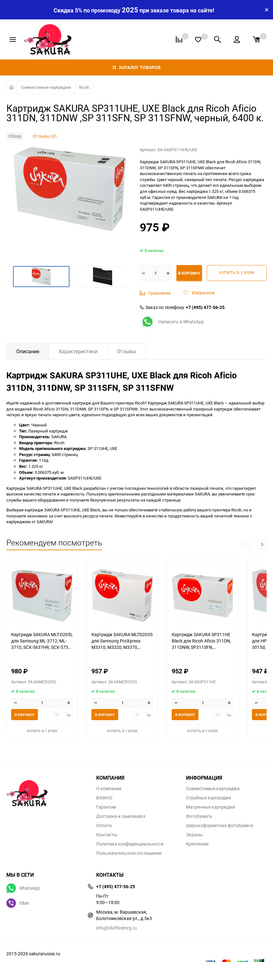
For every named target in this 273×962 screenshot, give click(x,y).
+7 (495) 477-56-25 (205, 307)
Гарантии (106, 807)
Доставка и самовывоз (120, 816)
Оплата (104, 825)
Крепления (197, 844)
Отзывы (126, 351)
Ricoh (84, 87)
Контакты (106, 834)
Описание (27, 351)
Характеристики (78, 351)
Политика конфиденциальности (129, 844)
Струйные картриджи (208, 798)
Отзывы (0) (45, 136)
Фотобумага (199, 816)
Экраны (194, 834)
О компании (108, 788)
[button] (262, 544)
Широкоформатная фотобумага (219, 825)
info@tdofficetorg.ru (116, 928)
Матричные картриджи (210, 807)
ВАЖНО (104, 798)
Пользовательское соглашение (129, 853)
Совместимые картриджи (46, 87)
